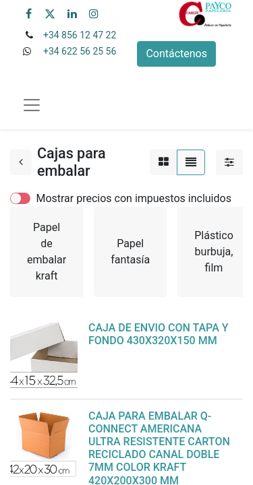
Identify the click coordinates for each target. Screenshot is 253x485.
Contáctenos (176, 53)
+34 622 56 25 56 (79, 51)
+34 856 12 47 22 (79, 35)
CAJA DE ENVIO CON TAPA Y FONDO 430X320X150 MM (158, 334)
